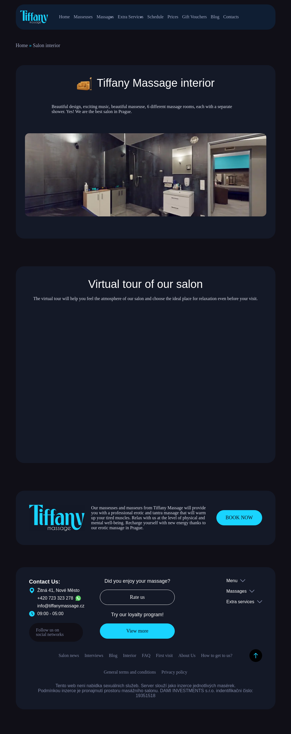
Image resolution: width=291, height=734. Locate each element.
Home (22, 48)
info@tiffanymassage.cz (61, 609)
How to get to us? (216, 658)
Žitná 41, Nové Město (54, 593)
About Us (187, 658)
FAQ (146, 658)
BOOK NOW (239, 520)
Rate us (137, 600)
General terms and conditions (130, 675)
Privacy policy (174, 675)
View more (137, 634)
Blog (113, 658)
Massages (236, 594)
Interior (129, 658)
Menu (231, 583)
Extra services (240, 604)
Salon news (69, 658)
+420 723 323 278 (55, 601)
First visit (164, 658)
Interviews (94, 658)
